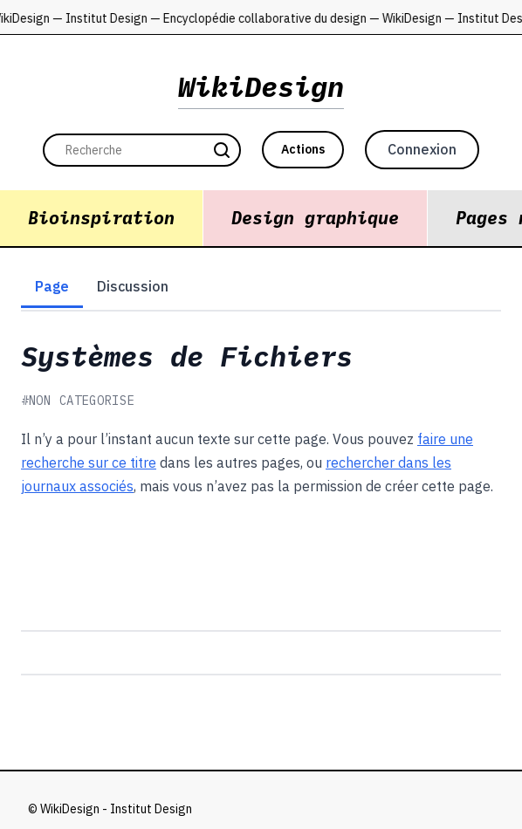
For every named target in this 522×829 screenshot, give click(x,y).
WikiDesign (261, 86)
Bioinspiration (101, 218)
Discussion (132, 286)
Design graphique (315, 218)
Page (52, 286)
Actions (303, 149)
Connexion (422, 149)
